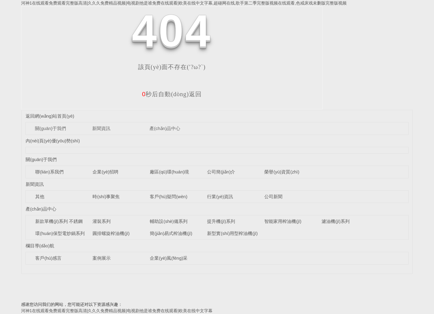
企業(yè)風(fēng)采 (168, 258)
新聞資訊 (101, 128)
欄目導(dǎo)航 (40, 245)
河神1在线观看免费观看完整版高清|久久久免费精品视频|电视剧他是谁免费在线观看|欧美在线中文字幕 (116, 310)
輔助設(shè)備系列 (168, 221)
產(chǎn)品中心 (164, 128)
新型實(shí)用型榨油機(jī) (232, 233)
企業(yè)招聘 (105, 171)
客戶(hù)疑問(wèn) (168, 196)
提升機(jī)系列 (221, 221)
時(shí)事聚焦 (106, 196)
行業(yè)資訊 (220, 196)
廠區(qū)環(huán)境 (169, 171)
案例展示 (102, 258)
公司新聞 (273, 196)
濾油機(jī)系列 (336, 221)
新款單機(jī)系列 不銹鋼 (59, 221)
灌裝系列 (102, 221)
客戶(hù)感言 (48, 258)
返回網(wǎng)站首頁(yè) (50, 116)
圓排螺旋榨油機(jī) (111, 233)
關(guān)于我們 (50, 128)
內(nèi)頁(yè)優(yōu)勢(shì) (53, 140)
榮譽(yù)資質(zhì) (281, 171)
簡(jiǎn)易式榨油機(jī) (171, 233)
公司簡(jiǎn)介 (221, 171)
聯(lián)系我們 (49, 171)
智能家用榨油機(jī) (282, 221)
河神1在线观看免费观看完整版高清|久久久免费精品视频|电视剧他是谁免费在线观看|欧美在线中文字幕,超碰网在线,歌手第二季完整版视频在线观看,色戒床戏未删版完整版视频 (184, 3)
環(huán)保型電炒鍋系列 (59, 233)
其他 (39, 196)
